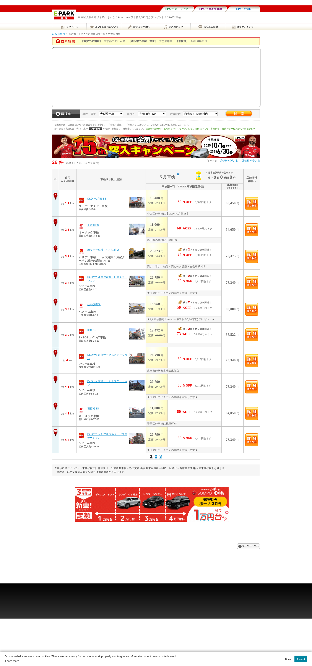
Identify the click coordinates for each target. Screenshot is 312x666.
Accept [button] (301, 659)
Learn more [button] (12, 661)
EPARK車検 (58, 33)
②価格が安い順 (251, 160)
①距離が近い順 (229, 160)
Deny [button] (288, 659)
